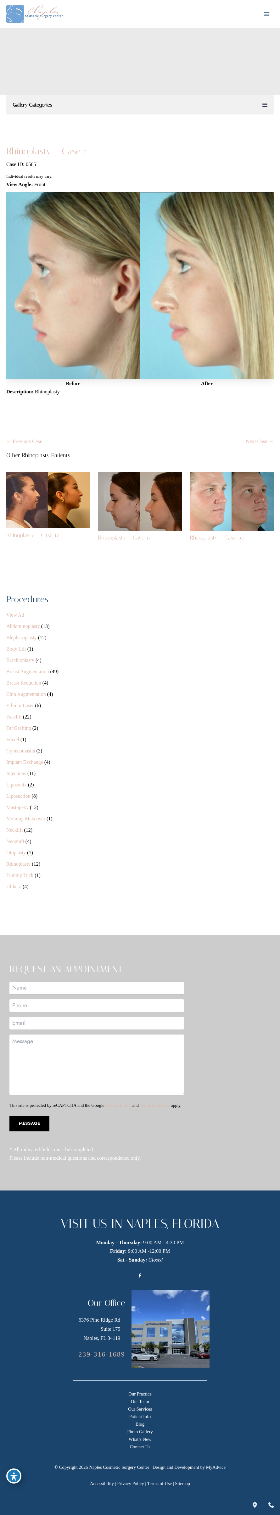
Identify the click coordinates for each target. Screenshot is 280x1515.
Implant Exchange (24, 762)
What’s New (140, 1439)
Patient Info (140, 1416)
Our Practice (139, 1393)
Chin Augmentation (26, 694)
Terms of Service (155, 1105)
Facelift (14, 716)
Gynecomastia (20, 750)
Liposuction (18, 796)
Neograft (15, 841)
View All (15, 615)
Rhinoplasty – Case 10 (217, 537)
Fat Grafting (18, 728)
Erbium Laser (20, 705)
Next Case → (260, 441)
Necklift (14, 830)
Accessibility (102, 1483)
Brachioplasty (20, 660)
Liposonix (16, 784)
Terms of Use (159, 1483)
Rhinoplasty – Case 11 (124, 537)
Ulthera (13, 886)
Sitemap (182, 1483)
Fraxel (12, 739)
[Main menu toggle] (267, 14)
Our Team (140, 1401)
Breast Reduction (23, 682)
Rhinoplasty (18, 864)
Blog (140, 1424)
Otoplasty (16, 852)
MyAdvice (216, 1467)
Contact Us (140, 1446)
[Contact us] (271, 1504)
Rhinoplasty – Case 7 (46, 151)
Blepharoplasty (21, 637)
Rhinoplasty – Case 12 (32, 535)
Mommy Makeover (25, 818)
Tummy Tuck (19, 875)
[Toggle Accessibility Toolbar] (13, 1476)
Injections (16, 773)
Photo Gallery (140, 1431)
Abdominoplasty (23, 626)
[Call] (101, 1354)
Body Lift (16, 649)
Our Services (140, 1409)
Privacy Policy (118, 1105)
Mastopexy (17, 807)
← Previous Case (24, 441)
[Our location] (254, 1504)
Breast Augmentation (27, 671)
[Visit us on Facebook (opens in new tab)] (140, 1275)
